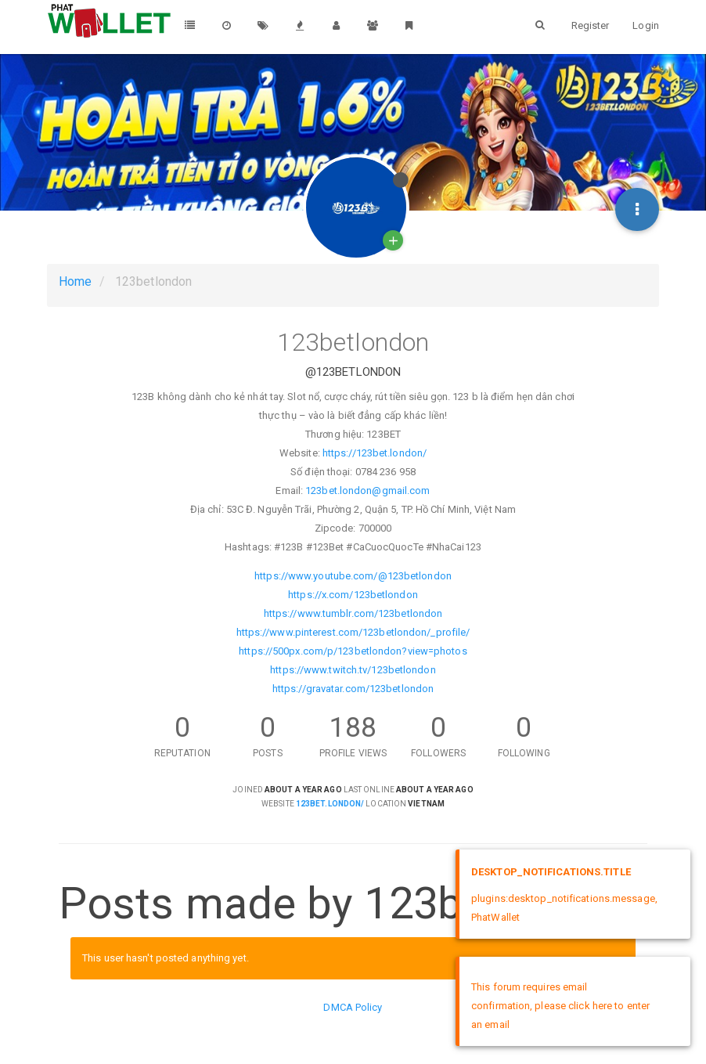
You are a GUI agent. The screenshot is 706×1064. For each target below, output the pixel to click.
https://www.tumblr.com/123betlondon (353, 613)
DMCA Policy (352, 1007)
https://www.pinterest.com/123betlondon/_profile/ (353, 632)
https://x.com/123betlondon (353, 595)
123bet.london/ (330, 803)
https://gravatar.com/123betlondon (353, 688)
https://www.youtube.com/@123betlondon (353, 576)
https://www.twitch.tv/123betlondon (352, 670)
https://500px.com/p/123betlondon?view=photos (352, 651)
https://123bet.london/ (374, 453)
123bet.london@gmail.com (367, 490)
